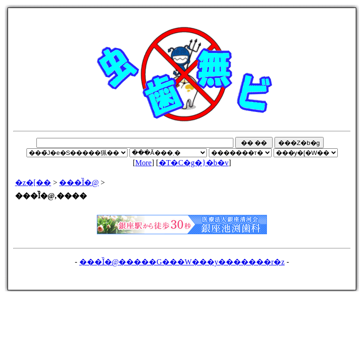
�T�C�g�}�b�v (194, 163)
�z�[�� (33, 182)
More (143, 163)
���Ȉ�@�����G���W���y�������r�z (182, 262)
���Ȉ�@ (79, 182)
